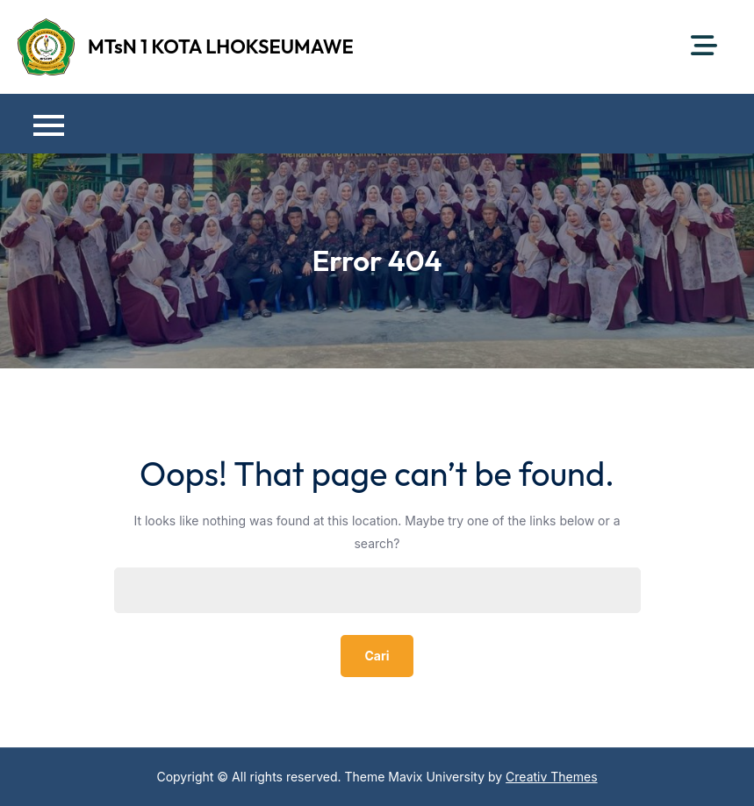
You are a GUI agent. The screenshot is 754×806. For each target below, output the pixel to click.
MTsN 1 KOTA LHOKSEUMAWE (221, 46)
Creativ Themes (552, 776)
